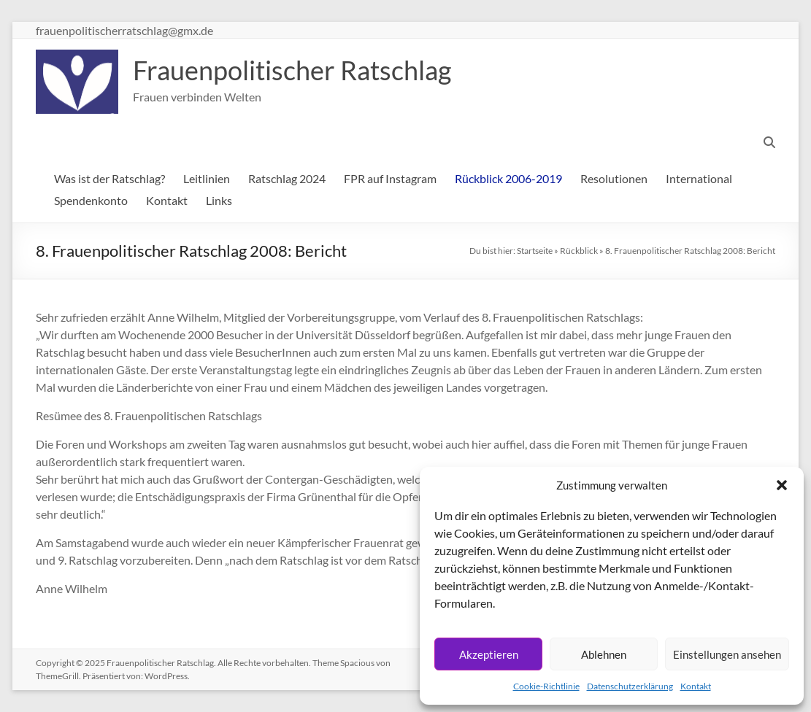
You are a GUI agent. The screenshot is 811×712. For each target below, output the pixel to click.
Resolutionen (613, 178)
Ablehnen (603, 654)
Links (219, 200)
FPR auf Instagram (390, 178)
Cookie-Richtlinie (546, 686)
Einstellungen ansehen (727, 654)
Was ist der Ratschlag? (109, 178)
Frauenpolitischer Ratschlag (292, 70)
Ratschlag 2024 (287, 178)
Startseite (535, 250)
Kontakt (695, 686)
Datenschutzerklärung (630, 686)
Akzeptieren (488, 654)
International (699, 178)
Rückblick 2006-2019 (508, 178)
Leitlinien (206, 178)
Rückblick (579, 250)
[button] (782, 485)
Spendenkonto (91, 200)
